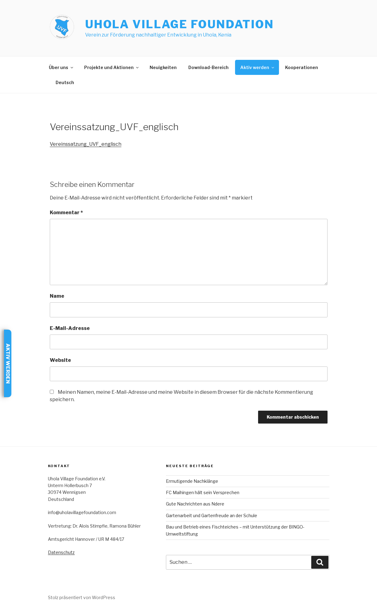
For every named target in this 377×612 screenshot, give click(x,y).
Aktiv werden (257, 67)
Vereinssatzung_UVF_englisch (85, 144)
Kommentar (66, 212)
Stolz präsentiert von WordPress (81, 597)
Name (57, 296)
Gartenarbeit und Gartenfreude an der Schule (211, 515)
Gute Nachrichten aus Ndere (195, 503)
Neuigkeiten (163, 67)
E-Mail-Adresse (70, 328)
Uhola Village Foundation (179, 24)
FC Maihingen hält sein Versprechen (202, 492)
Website (60, 360)
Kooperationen (301, 67)
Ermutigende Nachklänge (192, 481)
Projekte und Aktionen (111, 67)
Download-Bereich (208, 67)
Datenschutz (61, 552)
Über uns (61, 67)
